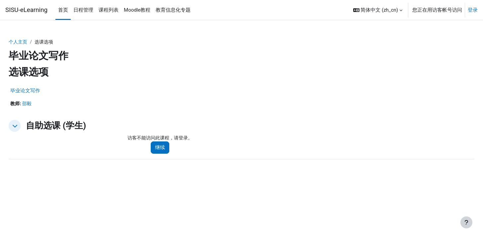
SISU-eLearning (26, 10)
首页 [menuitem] (63, 10)
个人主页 (33, 42)
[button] (378, 10)
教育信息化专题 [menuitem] (173, 10)
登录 (473, 10)
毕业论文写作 (40, 91)
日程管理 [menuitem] (83, 10)
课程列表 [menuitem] (109, 10)
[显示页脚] (466, 222)
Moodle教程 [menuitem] (137, 10)
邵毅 (43, 104)
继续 (170, 148)
